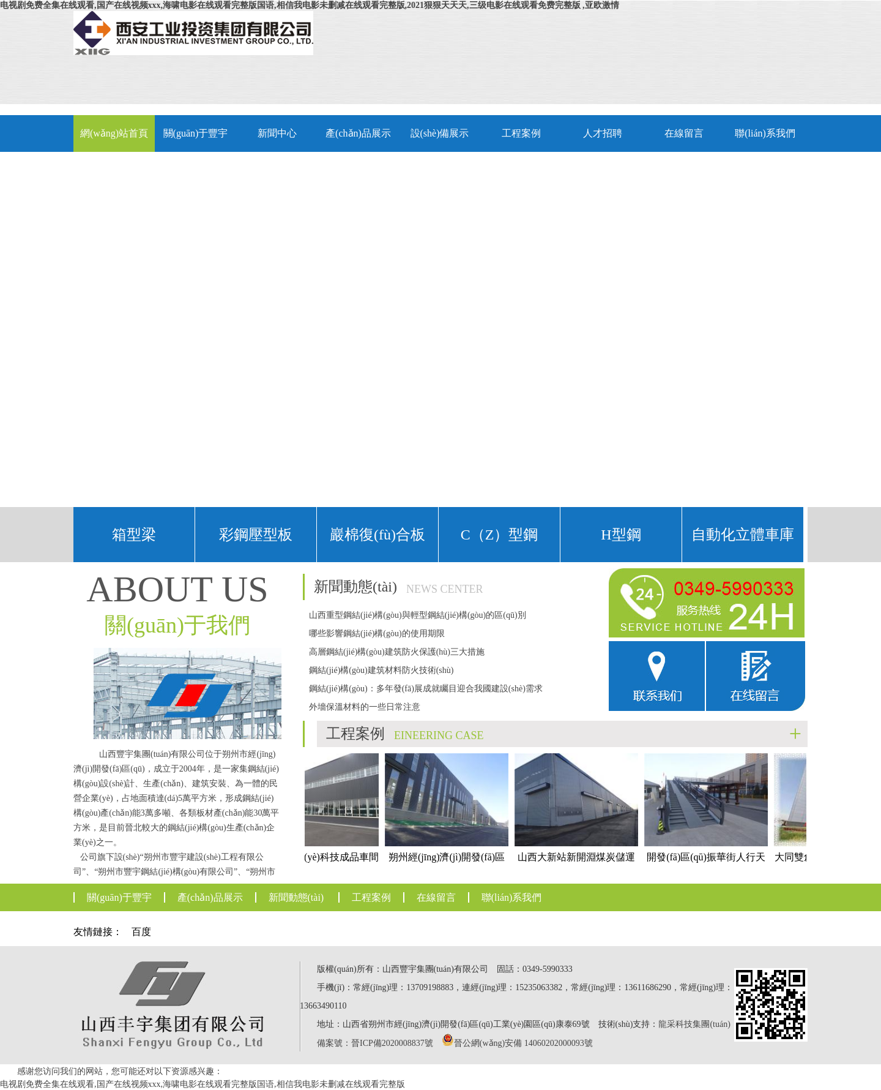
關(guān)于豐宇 (195, 133)
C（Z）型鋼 (499, 535)
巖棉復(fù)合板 (377, 535)
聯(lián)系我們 (765, 133)
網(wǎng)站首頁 (114, 133)
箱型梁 (134, 535)
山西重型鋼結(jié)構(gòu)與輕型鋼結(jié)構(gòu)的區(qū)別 (417, 615)
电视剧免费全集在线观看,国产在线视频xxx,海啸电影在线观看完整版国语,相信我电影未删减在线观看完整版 (202, 1084)
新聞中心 (277, 133)
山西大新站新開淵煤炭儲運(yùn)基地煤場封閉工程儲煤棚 (579, 829)
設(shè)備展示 (440, 133)
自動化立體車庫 (742, 535)
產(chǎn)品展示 (358, 133)
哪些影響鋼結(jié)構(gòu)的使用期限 (377, 633)
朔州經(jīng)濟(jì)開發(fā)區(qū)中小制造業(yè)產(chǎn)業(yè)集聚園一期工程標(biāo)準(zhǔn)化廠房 (449, 840)
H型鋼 (621, 535)
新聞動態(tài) (296, 897)
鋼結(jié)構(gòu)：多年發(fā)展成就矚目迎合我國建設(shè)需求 (426, 688)
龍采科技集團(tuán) (694, 1024)
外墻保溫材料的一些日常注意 (364, 707)
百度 (141, 932)
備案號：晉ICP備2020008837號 (375, 1043)
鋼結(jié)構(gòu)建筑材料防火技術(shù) (381, 670)
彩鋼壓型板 (255, 535)
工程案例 (521, 133)
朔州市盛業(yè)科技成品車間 (320, 807)
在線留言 (684, 133)
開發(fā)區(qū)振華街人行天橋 (709, 818)
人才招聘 (602, 133)
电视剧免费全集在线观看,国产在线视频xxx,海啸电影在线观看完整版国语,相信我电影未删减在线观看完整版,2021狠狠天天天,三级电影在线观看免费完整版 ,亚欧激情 (309, 5)
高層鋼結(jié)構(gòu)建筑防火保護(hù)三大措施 (397, 651)
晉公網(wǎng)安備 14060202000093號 (523, 1043)
